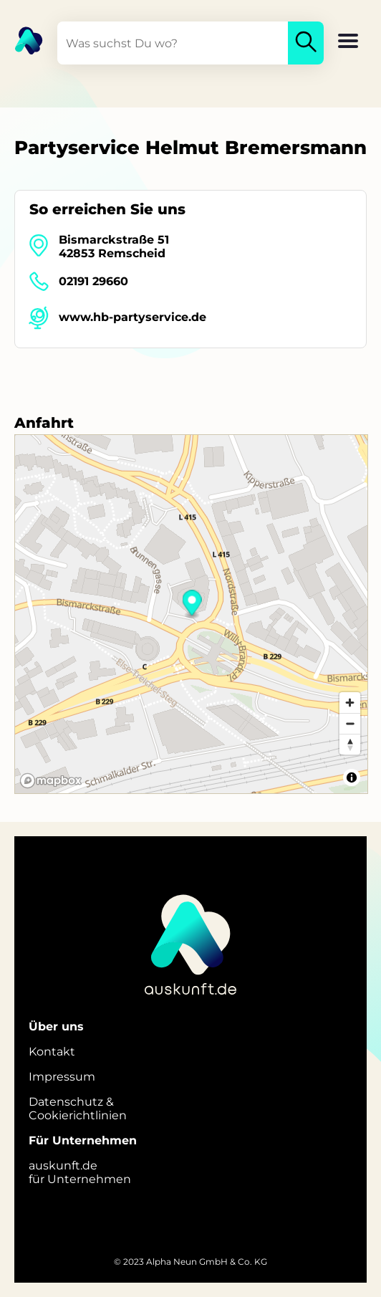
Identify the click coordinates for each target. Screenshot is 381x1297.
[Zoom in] (349, 702)
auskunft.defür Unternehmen (80, 1172)
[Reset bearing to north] (349, 744)
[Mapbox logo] (50, 780)
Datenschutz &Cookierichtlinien (78, 1108)
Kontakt (52, 1051)
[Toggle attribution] (351, 777)
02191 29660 (93, 281)
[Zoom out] (349, 723)
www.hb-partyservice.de (132, 317)
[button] (348, 42)
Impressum (62, 1076)
